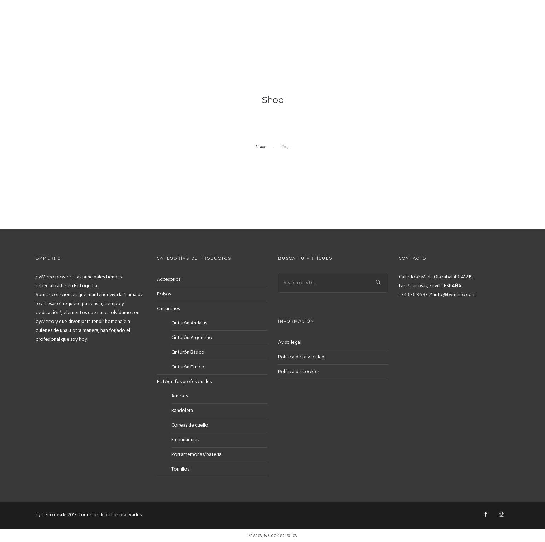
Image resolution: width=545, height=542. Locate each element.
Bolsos (164, 294)
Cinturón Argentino (191, 338)
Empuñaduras (185, 440)
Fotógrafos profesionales (184, 382)
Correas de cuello (189, 425)
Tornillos (180, 469)
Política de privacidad (301, 357)
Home (260, 146)
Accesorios (168, 279)
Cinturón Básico (187, 352)
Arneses (179, 396)
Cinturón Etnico (187, 367)
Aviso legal (289, 342)
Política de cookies (298, 372)
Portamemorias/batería (196, 455)
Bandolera (182, 411)
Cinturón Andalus (189, 323)
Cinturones (168, 309)
